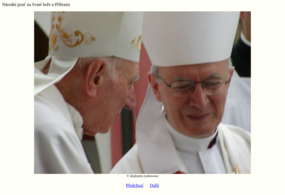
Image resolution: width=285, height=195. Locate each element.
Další (154, 185)
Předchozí (134, 185)
